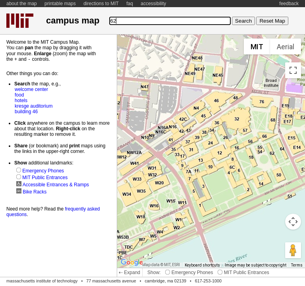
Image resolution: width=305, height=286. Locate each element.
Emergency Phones (189, 272)
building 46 (26, 111)
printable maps (60, 3)
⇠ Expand (129, 272)
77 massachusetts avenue (111, 280)
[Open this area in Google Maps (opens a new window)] (132, 262)
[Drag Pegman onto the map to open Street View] (293, 250)
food (19, 94)
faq (129, 3)
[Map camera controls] (293, 222)
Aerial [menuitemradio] (285, 47)
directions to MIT (101, 3)
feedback (289, 3)
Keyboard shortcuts (202, 265)
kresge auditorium (33, 105)
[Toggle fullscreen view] (293, 70)
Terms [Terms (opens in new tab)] (297, 265)
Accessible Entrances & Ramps (52, 184)
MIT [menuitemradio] (257, 47)
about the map (21, 3)
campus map (72, 20)
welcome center (31, 89)
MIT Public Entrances (243, 272)
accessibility (153, 3)
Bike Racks (31, 191)
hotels (21, 100)
